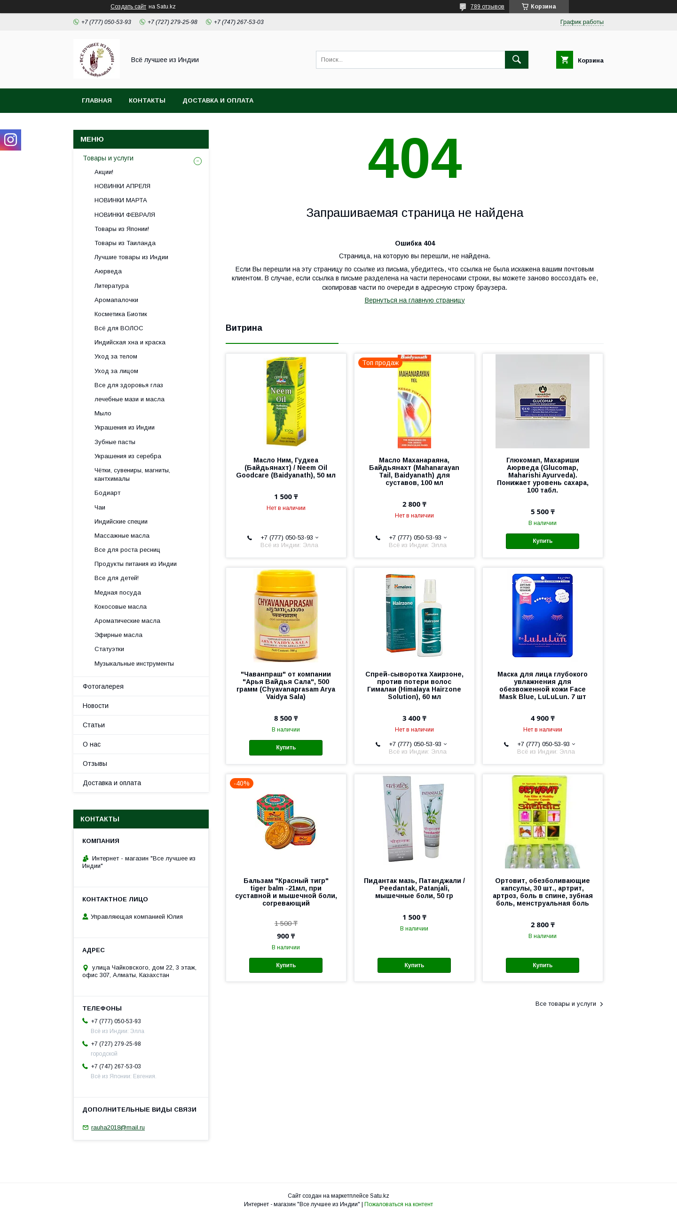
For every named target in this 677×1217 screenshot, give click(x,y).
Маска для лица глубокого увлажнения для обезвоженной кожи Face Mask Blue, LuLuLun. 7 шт (542, 685)
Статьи (94, 725)
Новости (96, 705)
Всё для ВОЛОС (118, 328)
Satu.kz (379, 1196)
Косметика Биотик (120, 314)
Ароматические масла (127, 620)
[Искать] (516, 60)
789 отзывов (487, 6)
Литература (111, 285)
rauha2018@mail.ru (118, 1127)
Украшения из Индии (124, 427)
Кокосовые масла (120, 606)
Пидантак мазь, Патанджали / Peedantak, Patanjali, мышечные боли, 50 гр (414, 888)
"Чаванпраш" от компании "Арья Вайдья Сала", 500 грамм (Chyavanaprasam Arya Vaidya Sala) (285, 685)
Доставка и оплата (217, 100)
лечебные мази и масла (129, 399)
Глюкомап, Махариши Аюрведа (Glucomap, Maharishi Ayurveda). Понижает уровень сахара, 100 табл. (543, 475)
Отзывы (95, 763)
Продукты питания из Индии (135, 563)
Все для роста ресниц (127, 549)
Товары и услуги (108, 158)
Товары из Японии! (121, 228)
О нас (92, 744)
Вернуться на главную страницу (415, 300)
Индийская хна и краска (129, 342)
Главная (97, 100)
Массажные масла (122, 535)
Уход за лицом (116, 370)
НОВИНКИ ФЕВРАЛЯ (124, 214)
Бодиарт (107, 492)
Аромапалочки (116, 299)
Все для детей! (116, 577)
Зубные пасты (114, 441)
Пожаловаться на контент (398, 1204)
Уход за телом (115, 356)
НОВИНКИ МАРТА (120, 200)
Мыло (102, 413)
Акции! (103, 171)
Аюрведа (108, 271)
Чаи (99, 507)
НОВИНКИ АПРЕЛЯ (122, 186)
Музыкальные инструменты (134, 663)
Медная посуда (117, 592)
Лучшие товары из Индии (131, 257)
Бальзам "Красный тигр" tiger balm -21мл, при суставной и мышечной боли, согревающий (286, 892)
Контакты (147, 100)
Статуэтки (109, 648)
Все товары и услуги (565, 1003)
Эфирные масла (118, 634)
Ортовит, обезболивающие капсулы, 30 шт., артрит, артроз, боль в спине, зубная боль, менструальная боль (543, 892)
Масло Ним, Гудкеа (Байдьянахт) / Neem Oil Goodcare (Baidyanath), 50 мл (286, 467)
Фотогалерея (103, 686)
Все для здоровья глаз (128, 385)
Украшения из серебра (127, 456)
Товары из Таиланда (125, 243)
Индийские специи (121, 521)
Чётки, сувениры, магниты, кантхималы (132, 474)
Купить (543, 541)
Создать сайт (128, 6)
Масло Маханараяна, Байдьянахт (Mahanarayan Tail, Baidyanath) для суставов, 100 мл (414, 471)
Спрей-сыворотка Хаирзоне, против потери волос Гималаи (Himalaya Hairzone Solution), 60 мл (414, 685)
